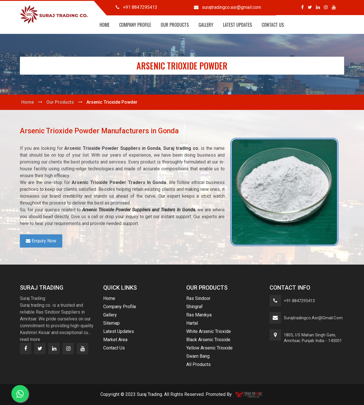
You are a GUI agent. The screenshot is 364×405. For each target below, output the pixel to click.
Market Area (115, 339)
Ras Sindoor (198, 298)
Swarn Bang (198, 356)
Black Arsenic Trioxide (208, 339)
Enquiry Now (41, 241)
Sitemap (111, 323)
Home (104, 24)
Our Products (175, 24)
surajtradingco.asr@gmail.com (313, 317)
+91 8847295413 (299, 300)
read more (30, 339)
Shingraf (194, 306)
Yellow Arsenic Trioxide (209, 348)
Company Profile (135, 24)
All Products (198, 364)
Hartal (192, 323)
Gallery (205, 24)
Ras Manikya (199, 315)
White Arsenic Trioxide (208, 331)
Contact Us (273, 24)
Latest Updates (237, 24)
